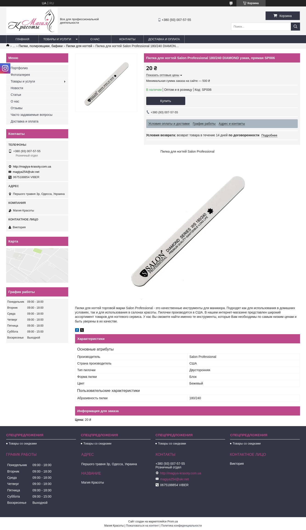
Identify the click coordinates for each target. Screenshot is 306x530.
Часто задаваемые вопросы (32, 115)
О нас (95, 39)
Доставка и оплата (164, 39)
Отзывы (16, 108)
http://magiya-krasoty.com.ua (32, 166)
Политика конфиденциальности (181, 525)
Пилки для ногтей (79, 46)
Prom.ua (172, 521)
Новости (17, 88)
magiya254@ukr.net (26, 172)
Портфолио (19, 68)
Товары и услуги (57, 39)
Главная (22, 39)
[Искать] (295, 27)
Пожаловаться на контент (142, 525)
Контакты (127, 39)
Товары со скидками (23, 443)
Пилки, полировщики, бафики (41, 46)
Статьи (16, 95)
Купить (165, 101)
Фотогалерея (20, 75)
